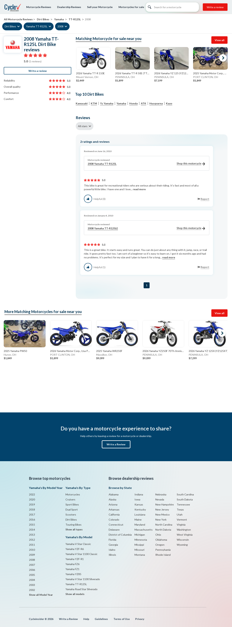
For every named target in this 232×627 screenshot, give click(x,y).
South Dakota (185, 499)
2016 (32, 519)
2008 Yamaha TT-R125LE (146, 228)
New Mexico (162, 514)
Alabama (114, 494)
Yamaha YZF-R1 (74, 559)
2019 (32, 504)
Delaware (114, 529)
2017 (32, 514)
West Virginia (185, 534)
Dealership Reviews (69, 7)
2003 (32, 584)
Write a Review (116, 444)
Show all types (74, 529)
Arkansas (114, 509)
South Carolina (185, 494)
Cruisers (70, 499)
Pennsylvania (163, 549)
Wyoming (182, 544)
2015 (32, 524)
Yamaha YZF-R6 (74, 549)
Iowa (137, 499)
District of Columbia (120, 534)
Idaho (112, 549)
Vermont (182, 519)
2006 (32, 569)
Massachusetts (144, 529)
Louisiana (140, 514)
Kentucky (140, 509)
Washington (184, 529)
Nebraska (160, 494)
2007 (32, 564)
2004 (32, 579)
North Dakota (163, 529)
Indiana (139, 494)
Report (205, 198)
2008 (60, 26)
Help (86, 618)
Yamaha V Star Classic (78, 543)
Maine (138, 519)
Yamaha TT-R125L (36, 26)
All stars (82, 126)
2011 (32, 544)
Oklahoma (161, 539)
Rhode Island (163, 554)
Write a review (215, 7)
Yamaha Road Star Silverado (81, 589)
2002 (32, 589)
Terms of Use (121, 618)
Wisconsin (183, 539)
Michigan (140, 534)
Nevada (159, 499)
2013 (32, 534)
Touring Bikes (73, 524)
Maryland (140, 524)
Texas (180, 509)
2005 (32, 574)
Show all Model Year (41, 594)
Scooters (70, 514)
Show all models (74, 594)
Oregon (159, 544)
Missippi (139, 544)
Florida (112, 539)
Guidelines (101, 618)
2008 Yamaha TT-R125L (146, 164)
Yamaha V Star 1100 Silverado (82, 579)
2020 (32, 499)
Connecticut (116, 524)
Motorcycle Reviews (38, 7)
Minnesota (141, 539)
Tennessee (183, 504)
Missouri (139, 549)
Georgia (113, 544)
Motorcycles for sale (131, 7)
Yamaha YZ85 (73, 574)
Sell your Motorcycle (100, 7)
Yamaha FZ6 (72, 564)
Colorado (114, 519)
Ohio (158, 534)
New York (161, 519)
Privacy (139, 618)
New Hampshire (164, 504)
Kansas (139, 504)
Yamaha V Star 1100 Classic (81, 554)
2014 (32, 529)
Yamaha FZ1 (72, 569)
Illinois (112, 554)
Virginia (181, 524)
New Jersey (162, 509)
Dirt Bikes (10, 26)
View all (219, 40)
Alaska (112, 499)
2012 (32, 539)
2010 (32, 549)
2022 (32, 494)
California (114, 514)
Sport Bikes (72, 504)
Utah (180, 514)
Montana (140, 554)
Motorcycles (72, 494)
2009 (32, 554)
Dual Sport (71, 509)
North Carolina (163, 524)
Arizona (113, 504)
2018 (32, 509)
